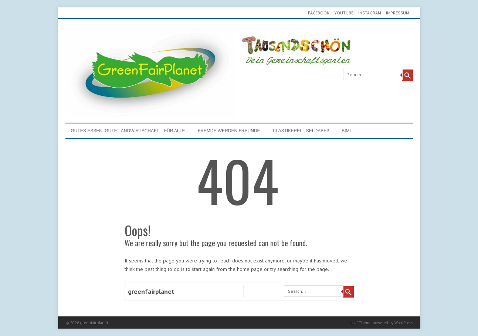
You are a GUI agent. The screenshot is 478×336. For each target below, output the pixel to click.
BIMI (346, 130)
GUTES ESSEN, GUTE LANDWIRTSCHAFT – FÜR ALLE (128, 130)
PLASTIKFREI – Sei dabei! (301, 130)
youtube (343, 13)
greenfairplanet (151, 291)
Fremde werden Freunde (229, 130)
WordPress (403, 322)
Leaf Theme (361, 322)
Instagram (369, 13)
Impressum (397, 13)
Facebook (318, 13)
